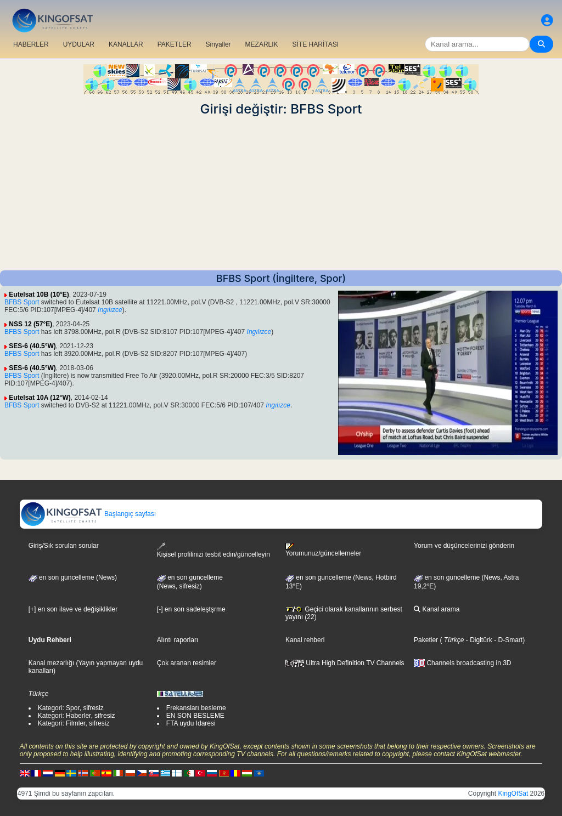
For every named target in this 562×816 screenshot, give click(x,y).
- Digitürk (478, 640)
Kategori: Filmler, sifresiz (74, 723)
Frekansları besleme (196, 708)
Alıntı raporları (177, 640)
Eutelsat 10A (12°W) (39, 397)
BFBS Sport (21, 302)
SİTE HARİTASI (316, 44)
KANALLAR (126, 44)
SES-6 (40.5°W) (32, 346)
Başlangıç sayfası (88, 514)
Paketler (426, 640)
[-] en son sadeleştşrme (191, 609)
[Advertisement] (281, 193)
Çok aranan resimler (186, 663)
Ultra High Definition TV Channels (344, 663)
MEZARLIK (261, 44)
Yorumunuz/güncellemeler (323, 550)
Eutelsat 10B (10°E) (39, 294)
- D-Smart (507, 640)
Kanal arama (436, 609)
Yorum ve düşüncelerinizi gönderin (464, 545)
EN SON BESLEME (195, 715)
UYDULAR (78, 44)
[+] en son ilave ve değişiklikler (73, 609)
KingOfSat (513, 793)
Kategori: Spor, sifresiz (71, 708)
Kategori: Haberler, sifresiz (76, 715)
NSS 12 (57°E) (30, 324)
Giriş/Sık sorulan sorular (64, 545)
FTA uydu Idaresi (191, 723)
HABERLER (31, 44)
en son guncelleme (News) (73, 577)
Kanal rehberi (304, 640)
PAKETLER (175, 44)
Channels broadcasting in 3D (462, 663)
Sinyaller (218, 44)
